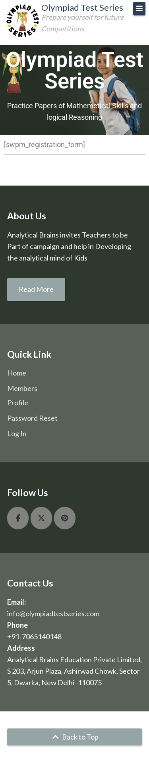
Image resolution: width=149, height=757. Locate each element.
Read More (36, 289)
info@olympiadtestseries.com (53, 613)
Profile (17, 402)
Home (16, 372)
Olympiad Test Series (82, 7)
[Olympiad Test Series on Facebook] (18, 518)
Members (22, 388)
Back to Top (74, 736)
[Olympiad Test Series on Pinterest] (64, 518)
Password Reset (32, 418)
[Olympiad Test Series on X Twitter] (41, 518)
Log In (17, 433)
